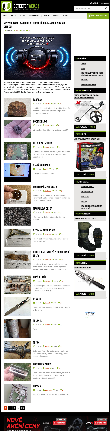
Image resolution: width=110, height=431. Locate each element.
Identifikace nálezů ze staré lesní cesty (51, 254)
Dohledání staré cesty (45, 187)
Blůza (83, 69)
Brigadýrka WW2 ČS (87, 187)
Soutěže (46, 16)
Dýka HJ (37, 299)
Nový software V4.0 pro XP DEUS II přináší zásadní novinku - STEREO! (92, 74)
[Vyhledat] (106, 8)
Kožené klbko (40, 121)
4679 (22, 408)
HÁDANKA (84, 202)
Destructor (48, 390)
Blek (46, 169)
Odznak (37, 386)
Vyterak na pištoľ (87, 192)
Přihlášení (94, 3)
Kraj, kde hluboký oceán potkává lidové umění (91, 207)
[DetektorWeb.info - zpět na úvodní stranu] (21, 6)
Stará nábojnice (41, 165)
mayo (47, 125)
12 (62, 281)
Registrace (105, 3)
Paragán (37, 100)
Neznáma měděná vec (44, 230)
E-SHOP (65, 16)
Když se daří (85, 197)
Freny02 (47, 325)
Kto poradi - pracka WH (88, 85)
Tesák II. (37, 321)
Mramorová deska (42, 209)
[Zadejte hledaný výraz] (91, 8)
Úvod (5, 16)
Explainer (48, 191)
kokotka (47, 104)
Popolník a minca (42, 364)
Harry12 (47, 303)
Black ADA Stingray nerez (82, 268)
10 (62, 260)
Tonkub (47, 212)
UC (17, 31)
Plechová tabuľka (42, 143)
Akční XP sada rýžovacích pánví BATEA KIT (87, 139)
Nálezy (13, 16)
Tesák (36, 342)
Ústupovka (84, 80)
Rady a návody (34, 16)
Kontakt (56, 16)
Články (22, 16)
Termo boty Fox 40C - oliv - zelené (85, 218)
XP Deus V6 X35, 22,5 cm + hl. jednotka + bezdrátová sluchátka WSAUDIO (87, 96)
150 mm (83, 64)
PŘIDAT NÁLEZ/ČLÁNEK (98, 16)
